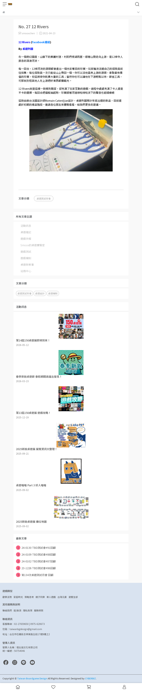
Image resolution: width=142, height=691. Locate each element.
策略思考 (29, 597)
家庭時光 (18, 597)
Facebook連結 (41, 42)
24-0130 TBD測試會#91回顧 (36, 547)
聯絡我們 (7, 610)
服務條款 (38, 610)
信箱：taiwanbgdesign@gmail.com (22, 629)
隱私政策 (27, 610)
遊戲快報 (25, 239)
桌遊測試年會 (44, 198)
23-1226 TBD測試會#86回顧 (36, 568)
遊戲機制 (25, 258)
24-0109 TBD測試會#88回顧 (36, 554)
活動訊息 (25, 226)
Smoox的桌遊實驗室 (32, 245)
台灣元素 (62, 597)
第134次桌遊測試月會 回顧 (34, 575)
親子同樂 (40, 597)
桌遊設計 (39, 293)
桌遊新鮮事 (27, 264)
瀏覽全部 (73, 597)
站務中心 (25, 271)
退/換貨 (17, 610)
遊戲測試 (25, 252)
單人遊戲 (51, 597)
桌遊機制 (53, 293)
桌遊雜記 (25, 232)
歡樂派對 (7, 597)
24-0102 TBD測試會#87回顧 (36, 561)
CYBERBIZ (90, 678)
